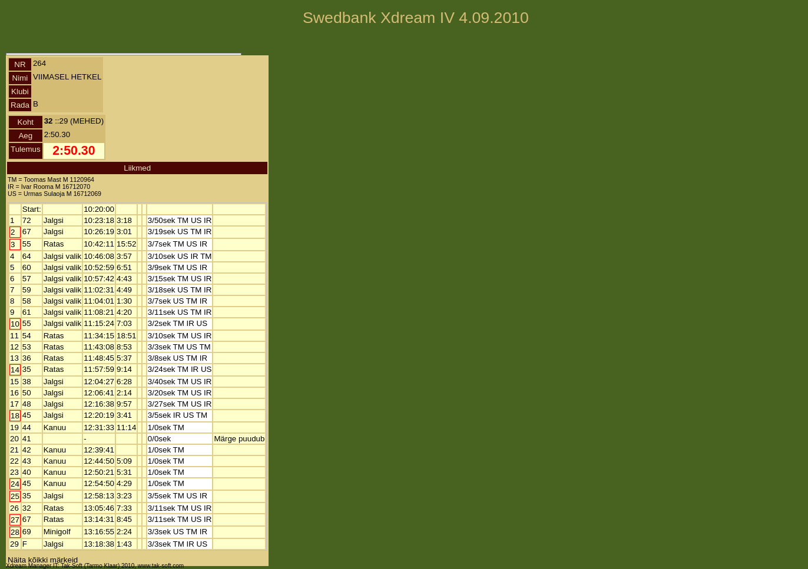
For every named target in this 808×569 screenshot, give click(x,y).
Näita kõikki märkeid (43, 559)
